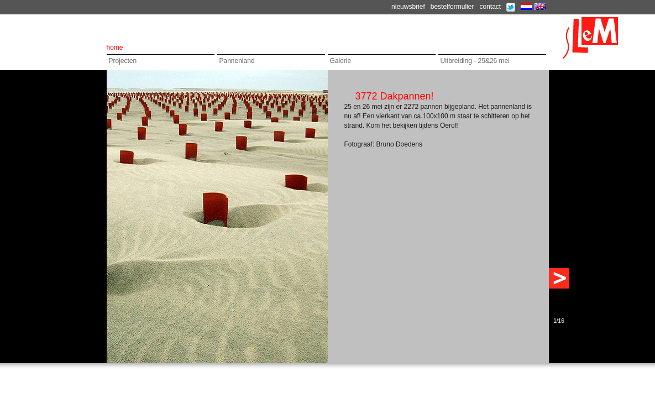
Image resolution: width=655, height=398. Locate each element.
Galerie (341, 61)
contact (490, 7)
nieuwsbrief (408, 7)
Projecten (123, 61)
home (115, 47)
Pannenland (237, 61)
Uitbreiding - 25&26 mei (475, 61)
